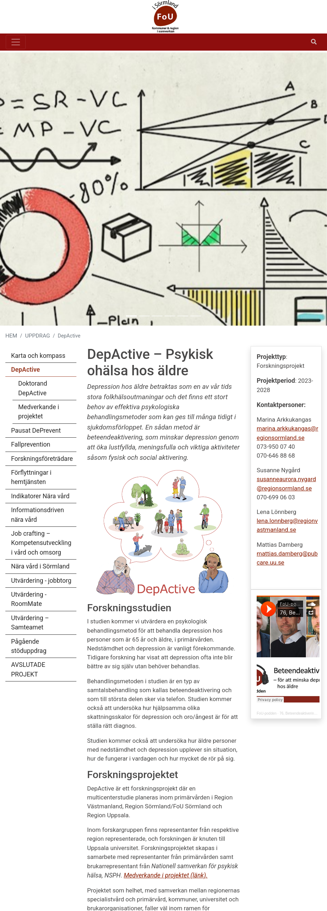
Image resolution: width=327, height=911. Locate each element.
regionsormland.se (287, 488)
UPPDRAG (37, 336)
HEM (11, 336)
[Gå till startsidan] (160, 17)
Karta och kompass (38, 355)
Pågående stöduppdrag (28, 646)
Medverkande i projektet (38, 411)
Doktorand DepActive (32, 388)
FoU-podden (267, 713)
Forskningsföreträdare (42, 458)
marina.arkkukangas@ (286, 428)
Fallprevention (30, 444)
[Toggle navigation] (16, 42)
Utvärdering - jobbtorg (41, 580)
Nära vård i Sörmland (40, 566)
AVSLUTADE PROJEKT (28, 669)
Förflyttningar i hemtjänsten (31, 477)
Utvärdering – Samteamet (30, 622)
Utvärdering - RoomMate (28, 599)
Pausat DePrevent (36, 430)
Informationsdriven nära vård (37, 514)
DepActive (25, 369)
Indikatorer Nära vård (40, 496)
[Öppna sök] (313, 42)
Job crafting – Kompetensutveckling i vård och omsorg (41, 543)
